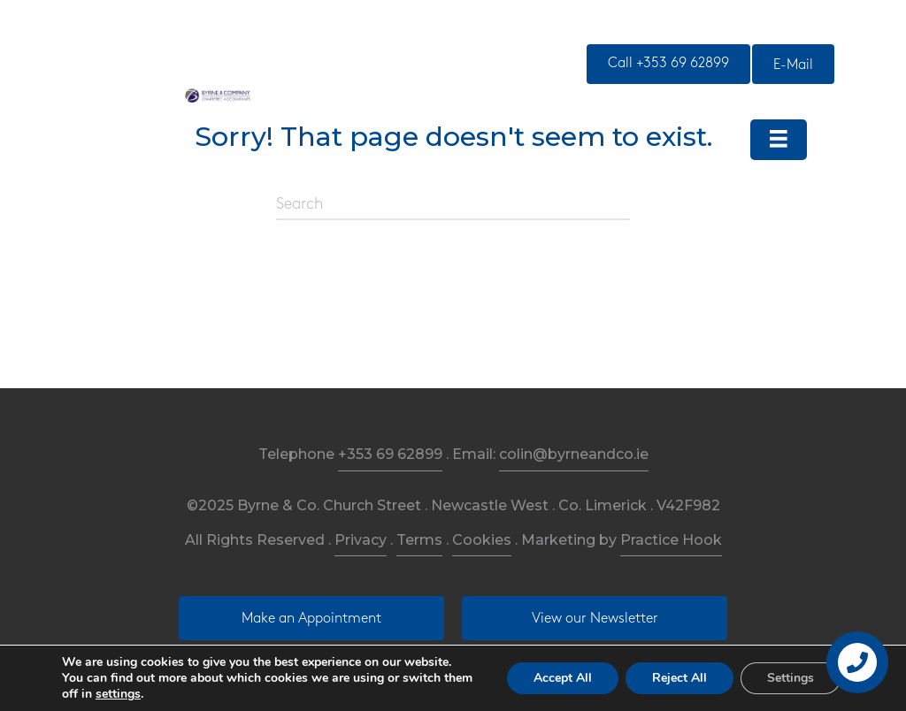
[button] (668, 64)
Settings (790, 677)
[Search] (453, 205)
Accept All (563, 677)
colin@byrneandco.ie (574, 454)
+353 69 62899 (390, 454)
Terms (419, 539)
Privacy (360, 539)
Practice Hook (671, 539)
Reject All (679, 677)
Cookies (481, 539)
